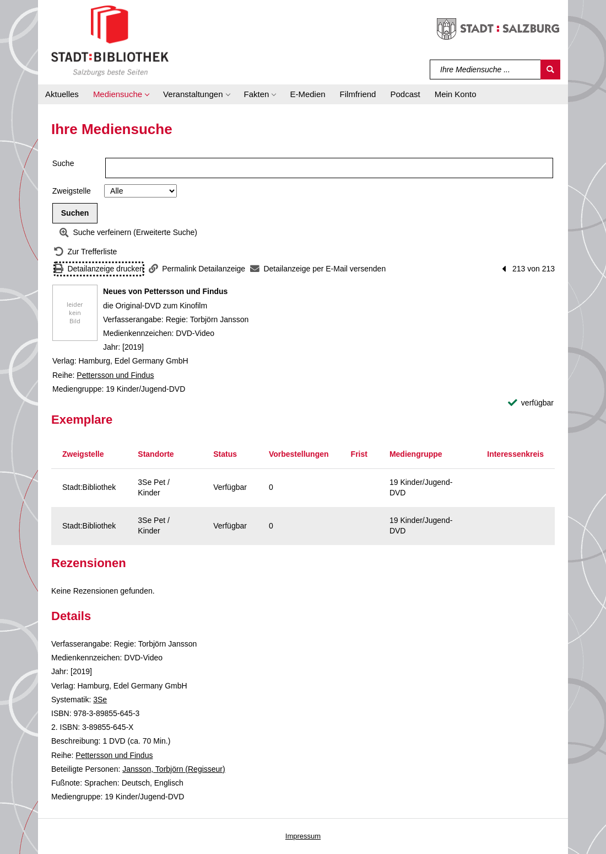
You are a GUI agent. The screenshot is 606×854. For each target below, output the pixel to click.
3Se (100, 699)
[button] (120, 94)
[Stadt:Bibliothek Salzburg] (110, 40)
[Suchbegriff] (485, 69)
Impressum (303, 836)
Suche (63, 163)
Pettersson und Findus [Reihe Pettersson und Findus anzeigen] (115, 375)
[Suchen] (550, 69)
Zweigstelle (71, 190)
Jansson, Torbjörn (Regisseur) (173, 769)
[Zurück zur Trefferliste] (85, 252)
